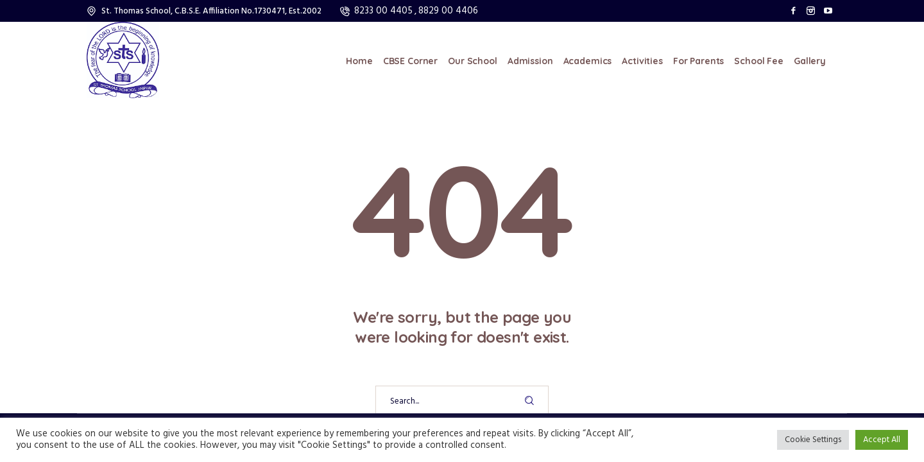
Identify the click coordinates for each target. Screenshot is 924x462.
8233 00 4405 (383, 11)
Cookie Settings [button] (813, 440)
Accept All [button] (881, 440)
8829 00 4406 (448, 11)
